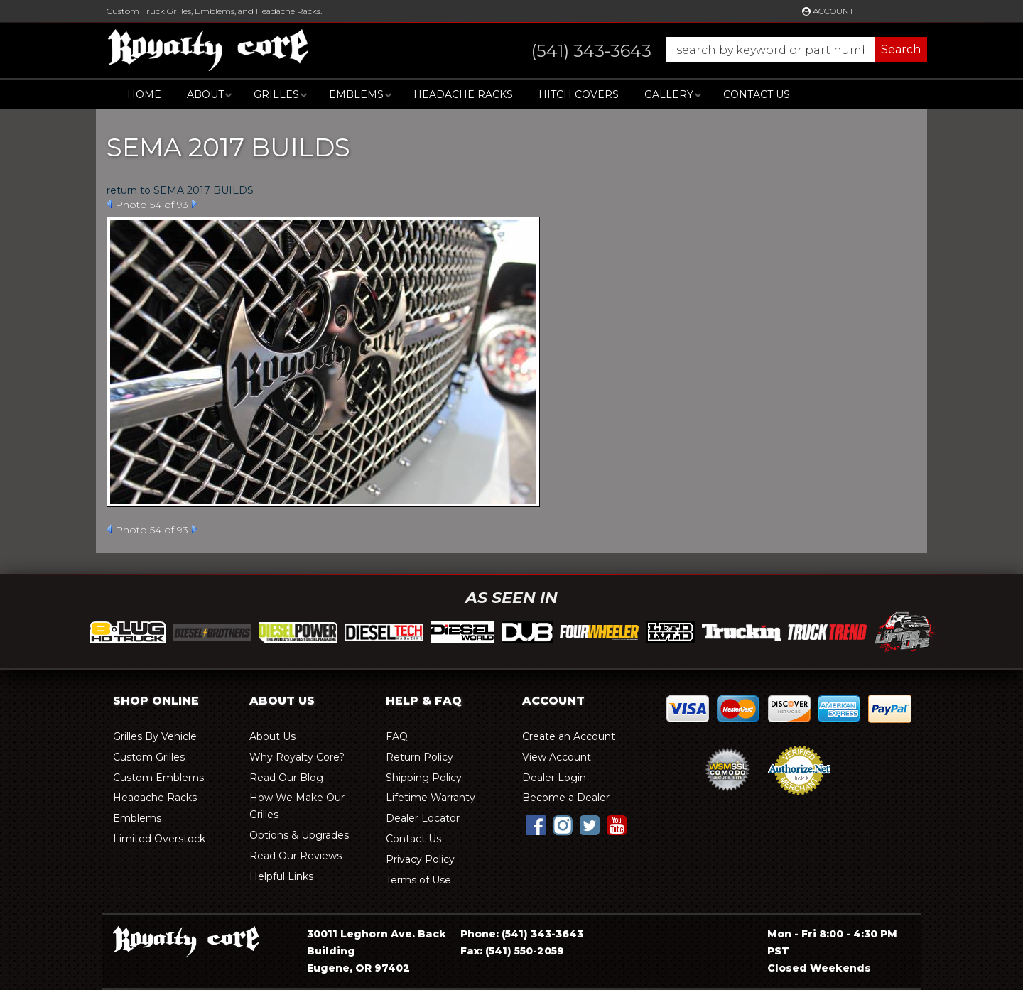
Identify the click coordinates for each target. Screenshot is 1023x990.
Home (144, 94)
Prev (109, 204)
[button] (715, 49)
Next (194, 204)
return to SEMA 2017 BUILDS (180, 190)
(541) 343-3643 (542, 934)
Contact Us (756, 94)
